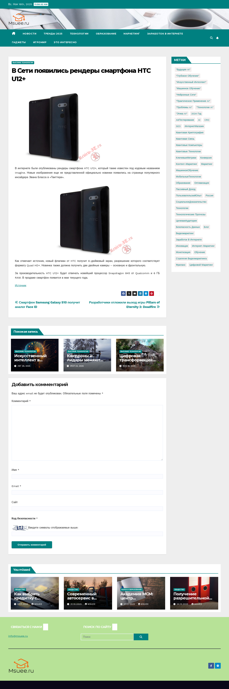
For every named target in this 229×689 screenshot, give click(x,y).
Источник (20, 285)
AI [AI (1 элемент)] (199, 120)
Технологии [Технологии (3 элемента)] (182, 208)
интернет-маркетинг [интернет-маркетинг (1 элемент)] (203, 246)
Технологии (79, 33)
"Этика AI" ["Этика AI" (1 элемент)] (181, 113)
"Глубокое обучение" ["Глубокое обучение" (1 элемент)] (187, 75)
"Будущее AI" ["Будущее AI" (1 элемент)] (183, 69)
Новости (29, 33)
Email (16, 486)
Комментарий (21, 401)
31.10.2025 (76, 604)
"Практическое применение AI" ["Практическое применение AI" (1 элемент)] (193, 101)
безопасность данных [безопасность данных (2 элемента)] (188, 227)
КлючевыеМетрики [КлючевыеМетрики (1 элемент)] (186, 157)
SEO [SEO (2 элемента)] (178, 126)
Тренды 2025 (53, 33)
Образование (106, 33)
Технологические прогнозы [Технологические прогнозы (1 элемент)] (190, 214)
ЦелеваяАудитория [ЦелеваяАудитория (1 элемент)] (186, 220)
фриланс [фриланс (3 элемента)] (180, 264)
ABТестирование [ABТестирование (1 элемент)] (185, 120)
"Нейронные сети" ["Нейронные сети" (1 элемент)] (186, 94)
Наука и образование (131, 590)
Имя (15, 469)
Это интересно (65, 42)
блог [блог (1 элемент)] (206, 227)
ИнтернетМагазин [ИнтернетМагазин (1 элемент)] (194, 126)
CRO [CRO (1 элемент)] (206, 120)
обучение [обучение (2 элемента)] (199, 252)
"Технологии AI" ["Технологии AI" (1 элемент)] (205, 107)
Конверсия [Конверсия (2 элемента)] (206, 157)
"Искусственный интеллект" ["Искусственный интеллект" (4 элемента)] (191, 82)
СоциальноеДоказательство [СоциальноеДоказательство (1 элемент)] (191, 201)
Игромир (40, 42)
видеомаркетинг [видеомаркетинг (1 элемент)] (185, 233)
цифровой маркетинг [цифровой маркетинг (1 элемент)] (201, 264)
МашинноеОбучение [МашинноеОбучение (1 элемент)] (187, 170)
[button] (211, 37)
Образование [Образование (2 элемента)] (183, 183)
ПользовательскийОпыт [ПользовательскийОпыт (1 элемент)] (189, 195)
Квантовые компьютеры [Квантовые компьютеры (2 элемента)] (189, 145)
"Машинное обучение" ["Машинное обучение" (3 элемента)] (188, 88)
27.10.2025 (130, 604)
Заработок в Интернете (165, 33)
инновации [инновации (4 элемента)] (182, 246)
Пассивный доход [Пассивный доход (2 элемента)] (185, 189)
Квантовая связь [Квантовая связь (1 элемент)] (185, 138)
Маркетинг (132, 33)
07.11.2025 (23, 604)
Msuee (37, 604)
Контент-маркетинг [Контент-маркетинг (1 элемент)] (186, 164)
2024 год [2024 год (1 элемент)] (196, 113)
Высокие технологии (23, 63)
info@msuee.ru (18, 636)
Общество (20, 590)
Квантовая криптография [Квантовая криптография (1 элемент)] (189, 132)
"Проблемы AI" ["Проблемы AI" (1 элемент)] (184, 107)
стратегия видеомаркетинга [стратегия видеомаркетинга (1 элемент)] (191, 258)
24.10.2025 (183, 604)
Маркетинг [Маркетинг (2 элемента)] (206, 164)
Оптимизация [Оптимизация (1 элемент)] (202, 183)
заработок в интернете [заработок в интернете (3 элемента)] (189, 239)
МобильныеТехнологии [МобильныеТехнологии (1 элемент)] (188, 176)
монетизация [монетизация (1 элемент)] (183, 252)
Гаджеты (19, 42)
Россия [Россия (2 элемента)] (209, 195)
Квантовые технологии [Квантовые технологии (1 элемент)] (188, 151)
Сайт (15, 502)
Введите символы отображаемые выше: (53, 527)
